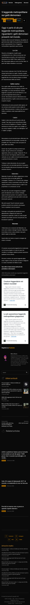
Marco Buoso (14, 354)
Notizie (3, 460)
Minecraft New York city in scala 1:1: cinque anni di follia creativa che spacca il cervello (12, 405)
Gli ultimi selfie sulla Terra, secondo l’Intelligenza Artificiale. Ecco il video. (8, 424)
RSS (13, 539)
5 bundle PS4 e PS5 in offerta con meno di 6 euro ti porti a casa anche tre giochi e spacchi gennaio (12, 391)
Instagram (21, 536)
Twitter (20, 539)
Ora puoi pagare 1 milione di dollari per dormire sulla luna (11, 383)
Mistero (11, 19)
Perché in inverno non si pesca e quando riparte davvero (13, 507)
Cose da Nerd (5, 19)
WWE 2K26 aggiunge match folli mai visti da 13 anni (12, 398)
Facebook (11, 348)
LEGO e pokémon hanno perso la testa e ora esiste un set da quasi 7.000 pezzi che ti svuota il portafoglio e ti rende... (15, 455)
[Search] (26, 372)
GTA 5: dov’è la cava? (23, 423)
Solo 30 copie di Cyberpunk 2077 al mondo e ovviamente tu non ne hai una (15, 482)
